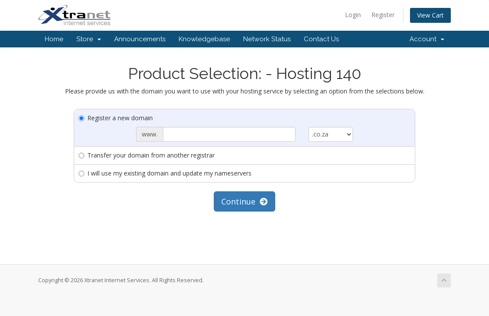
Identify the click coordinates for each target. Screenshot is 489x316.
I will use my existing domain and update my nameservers (165, 173)
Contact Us (321, 39)
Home (54, 39)
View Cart (430, 15)
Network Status (267, 39)
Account (427, 39)
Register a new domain (116, 118)
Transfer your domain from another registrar (147, 155)
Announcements (139, 39)
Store (88, 39)
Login (353, 15)
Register (383, 15)
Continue (244, 201)
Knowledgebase (204, 39)
